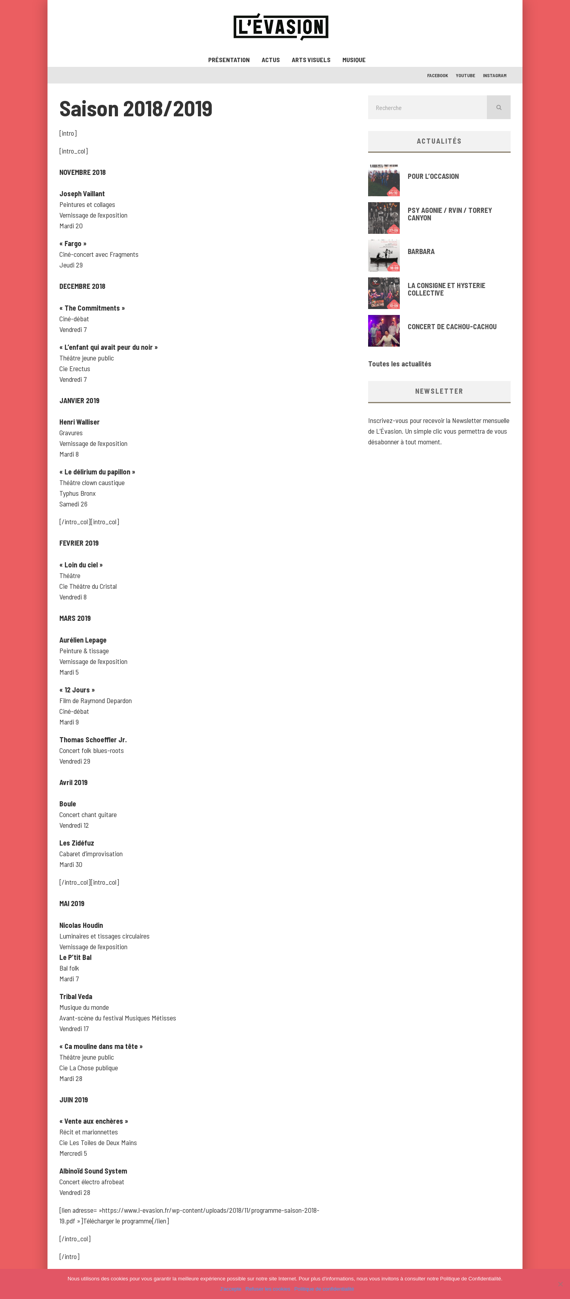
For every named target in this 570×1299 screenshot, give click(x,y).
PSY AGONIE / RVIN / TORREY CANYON (450, 214)
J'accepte (230, 1289)
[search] (499, 107)
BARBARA (421, 251)
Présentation (229, 59)
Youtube (465, 75)
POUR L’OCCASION (433, 176)
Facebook (437, 75)
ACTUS (271, 59)
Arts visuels (311, 59)
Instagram (495, 75)
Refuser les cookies (267, 1289)
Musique (354, 59)
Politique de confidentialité (324, 1289)
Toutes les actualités (399, 363)
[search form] (427, 107)
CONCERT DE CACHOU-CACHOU (452, 326)
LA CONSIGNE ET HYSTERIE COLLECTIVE (446, 289)
